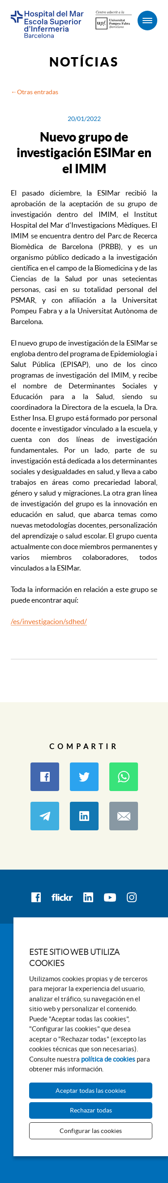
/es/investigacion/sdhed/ (49, 621)
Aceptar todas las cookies (91, 1090)
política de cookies (108, 1059)
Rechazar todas (91, 1110)
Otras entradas (37, 92)
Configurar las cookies (91, 1130)
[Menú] (147, 20)
